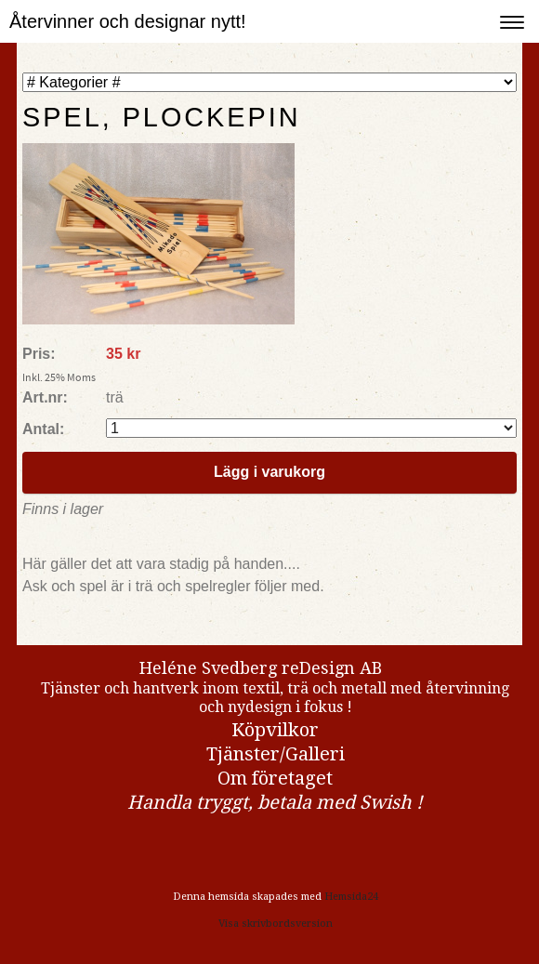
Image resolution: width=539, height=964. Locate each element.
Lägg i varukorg (269, 472)
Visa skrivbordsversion (275, 924)
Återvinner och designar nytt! (127, 21)
